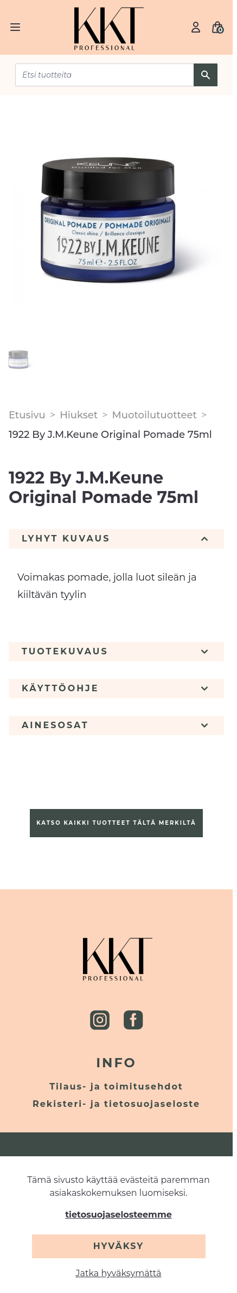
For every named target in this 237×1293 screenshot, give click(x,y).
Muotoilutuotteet (154, 415)
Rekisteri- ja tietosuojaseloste (116, 1104)
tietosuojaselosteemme (118, 1214)
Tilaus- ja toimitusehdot (116, 1086)
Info (116, 1063)
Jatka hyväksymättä (119, 1273)
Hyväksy (118, 1246)
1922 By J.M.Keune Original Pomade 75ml (110, 435)
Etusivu (27, 415)
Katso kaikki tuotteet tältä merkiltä (116, 822)
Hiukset (79, 415)
